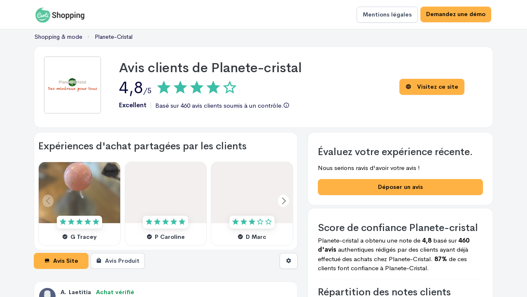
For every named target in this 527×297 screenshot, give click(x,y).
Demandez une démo (455, 14)
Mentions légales (386, 14)
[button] (283, 201)
